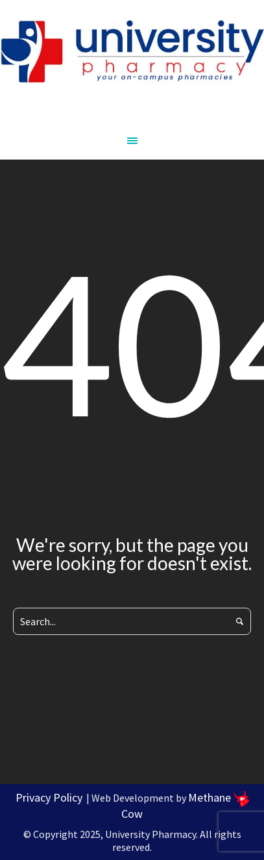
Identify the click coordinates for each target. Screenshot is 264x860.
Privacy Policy (49, 797)
